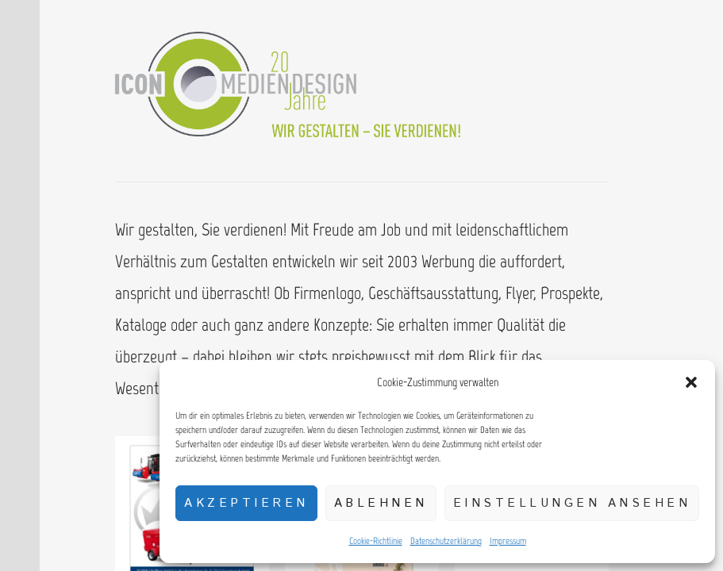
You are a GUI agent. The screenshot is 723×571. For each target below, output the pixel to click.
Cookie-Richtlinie (375, 540)
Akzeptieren (246, 503)
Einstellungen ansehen (572, 503)
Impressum (508, 540)
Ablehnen (381, 503)
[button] (691, 382)
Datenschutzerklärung (446, 540)
